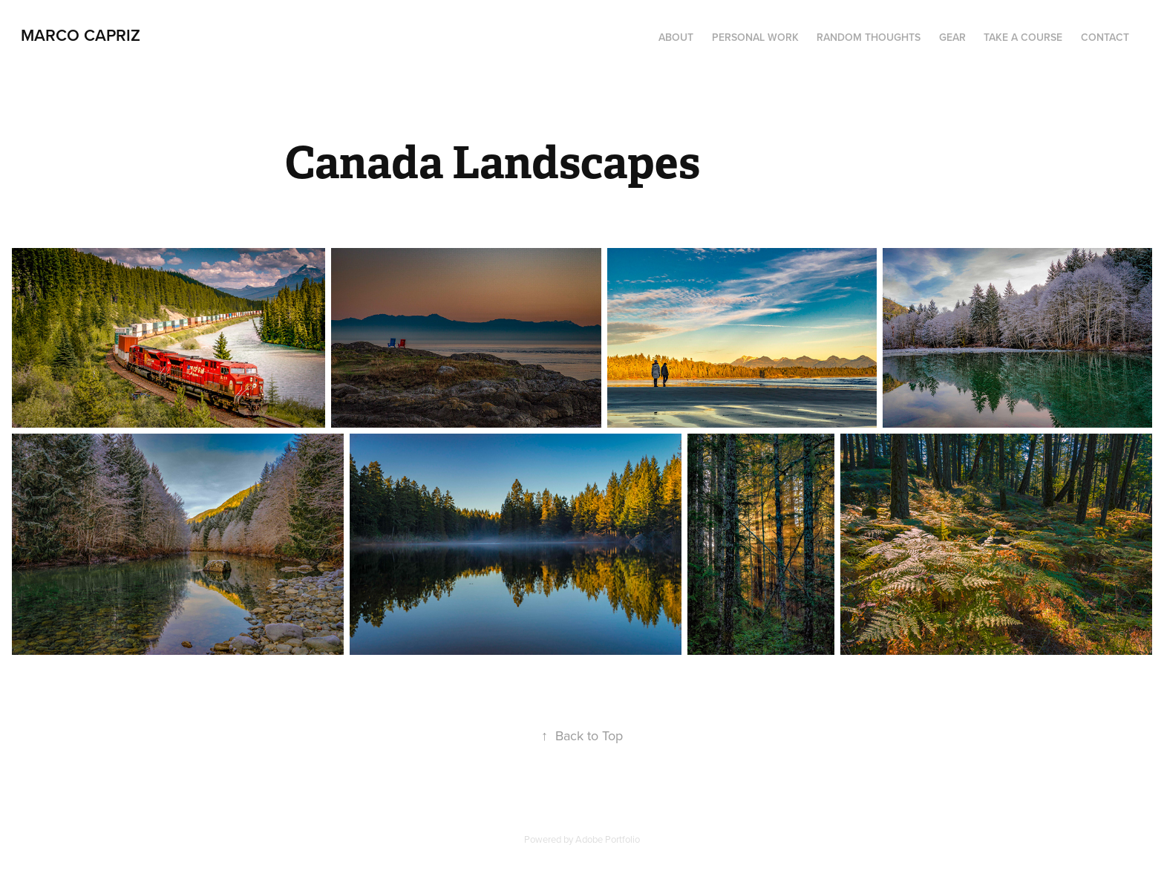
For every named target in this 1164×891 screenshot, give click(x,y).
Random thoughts (869, 37)
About (675, 37)
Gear (952, 37)
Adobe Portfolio (607, 839)
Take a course (1023, 37)
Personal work (755, 37)
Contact (1105, 37)
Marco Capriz (80, 35)
